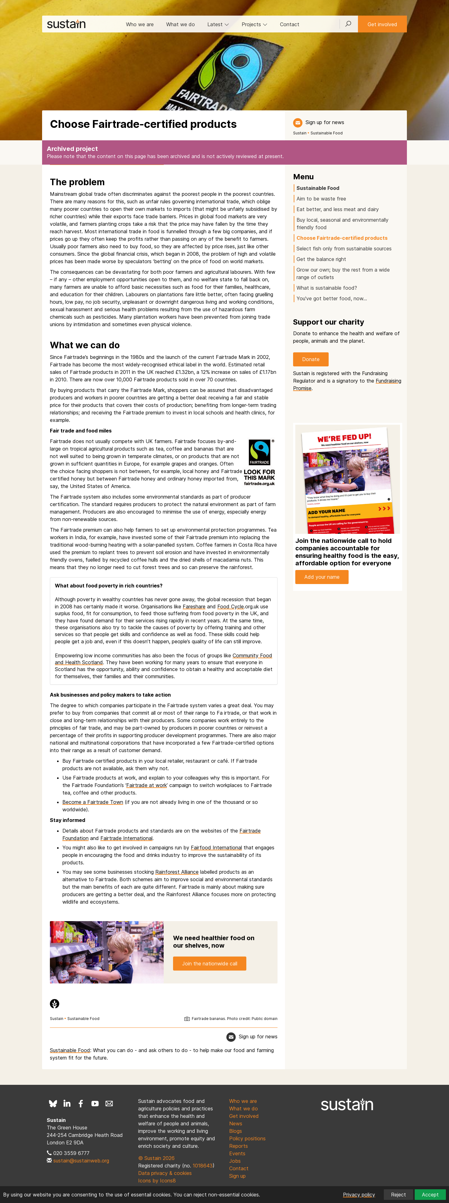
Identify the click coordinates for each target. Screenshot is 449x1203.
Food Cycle (230, 606)
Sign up (237, 1176)
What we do (180, 24)
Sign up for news (325, 122)
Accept (430, 1194)
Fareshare (194, 606)
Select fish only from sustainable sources (344, 248)
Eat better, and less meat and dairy (338, 209)
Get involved (382, 24)
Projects (255, 24)
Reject (398, 1194)
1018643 (203, 1165)
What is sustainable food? (327, 288)
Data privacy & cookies (165, 1173)
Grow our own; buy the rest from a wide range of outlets (343, 273)
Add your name (322, 577)
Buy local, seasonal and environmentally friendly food (343, 223)
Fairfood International (216, 847)
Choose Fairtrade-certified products (342, 238)
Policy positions (247, 1138)
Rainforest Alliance (177, 872)
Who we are (140, 24)
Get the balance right (321, 259)
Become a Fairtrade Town (92, 802)
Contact (289, 24)
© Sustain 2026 (156, 1158)
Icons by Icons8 (157, 1180)
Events (237, 1153)
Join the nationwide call (209, 963)
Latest (218, 24)
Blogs (235, 1131)
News (235, 1123)
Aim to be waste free (321, 199)
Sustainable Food (327, 133)
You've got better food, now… (332, 298)
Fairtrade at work (146, 785)
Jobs (235, 1161)
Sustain (300, 133)
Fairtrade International (126, 838)
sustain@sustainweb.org (81, 1160)
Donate (311, 359)
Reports (238, 1146)
